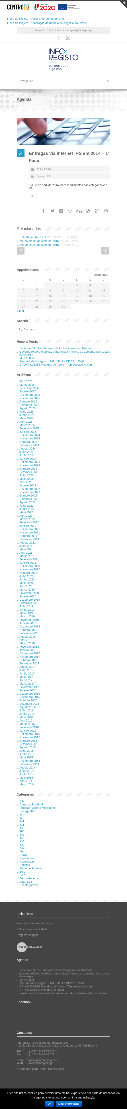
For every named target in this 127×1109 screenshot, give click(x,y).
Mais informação (69, 1103)
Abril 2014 (26, 781)
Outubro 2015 (28, 740)
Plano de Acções (30, 868)
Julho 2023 (26, 475)
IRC (21, 828)
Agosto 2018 (27, 636)
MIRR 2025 (26, 358)
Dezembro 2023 (29, 462)
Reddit (70, 210)
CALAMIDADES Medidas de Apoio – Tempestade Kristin (55, 364)
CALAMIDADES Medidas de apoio (41, 989)
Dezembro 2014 (29, 760)
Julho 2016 (26, 710)
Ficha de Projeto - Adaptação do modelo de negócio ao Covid (46, 23)
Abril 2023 (26, 482)
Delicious (88, 210)
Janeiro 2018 (27, 650)
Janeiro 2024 (27, 458)
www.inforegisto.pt (41, 1063)
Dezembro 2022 (29, 488)
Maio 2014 (26, 777)
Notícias (24, 865)
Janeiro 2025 (27, 431)
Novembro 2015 (29, 737)
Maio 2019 (26, 613)
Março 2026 (27, 384)
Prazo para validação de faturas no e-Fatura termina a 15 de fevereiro (64, 993)
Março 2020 (27, 589)
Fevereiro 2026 (29, 388)
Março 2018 (27, 643)
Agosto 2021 (27, 542)
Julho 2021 (26, 546)
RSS (68, 38)
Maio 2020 (26, 582)
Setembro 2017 (29, 663)
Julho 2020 (26, 576)
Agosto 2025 (27, 408)
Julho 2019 (26, 606)
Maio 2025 (26, 418)
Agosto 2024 (27, 448)
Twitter (52, 210)
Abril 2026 (26, 381)
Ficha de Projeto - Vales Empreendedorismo (35, 18)
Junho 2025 (27, 415)
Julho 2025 (26, 411)
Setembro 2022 (29, 499)
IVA (21, 848)
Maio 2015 (26, 757)
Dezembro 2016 (29, 693)
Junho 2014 (27, 774)
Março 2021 (27, 556)
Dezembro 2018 (29, 626)
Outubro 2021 (28, 535)
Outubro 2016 (28, 700)
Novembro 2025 (29, 398)
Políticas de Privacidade (32, 929)
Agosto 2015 (27, 747)
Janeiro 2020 (27, 596)
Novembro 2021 (29, 532)
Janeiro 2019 (27, 623)
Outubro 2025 (28, 401)
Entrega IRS (43, 176)
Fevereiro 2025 (29, 428)
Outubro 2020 (28, 572)
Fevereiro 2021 (29, 559)
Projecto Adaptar (27, 935)
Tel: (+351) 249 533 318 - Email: (52, 30)
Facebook (59, 38)
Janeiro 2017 (27, 690)
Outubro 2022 (28, 495)
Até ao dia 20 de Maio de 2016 (49, 244)
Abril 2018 (26, 640)
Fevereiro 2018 (29, 646)
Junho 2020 (27, 579)
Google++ (96, 210)
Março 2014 (27, 784)
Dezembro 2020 (29, 566)
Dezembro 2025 (29, 394)
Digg (79, 210)
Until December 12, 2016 (48, 237)
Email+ (105, 210)
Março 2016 (27, 724)
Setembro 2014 (29, 764)
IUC (21, 841)
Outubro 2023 (28, 468)
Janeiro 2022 (27, 525)
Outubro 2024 (28, 441)
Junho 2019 (27, 609)
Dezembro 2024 (29, 435)
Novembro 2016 (29, 697)
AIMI (22, 801)
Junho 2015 (27, 754)
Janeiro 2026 (27, 391)
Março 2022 (27, 519)
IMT (21, 821)
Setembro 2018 (29, 633)
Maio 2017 (26, 677)
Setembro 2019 (29, 603)
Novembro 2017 (29, 656)
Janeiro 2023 (27, 485)
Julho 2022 (26, 505)
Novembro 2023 (29, 465)
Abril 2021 (26, 552)
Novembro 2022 (29, 492)
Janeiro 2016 (27, 730)
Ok (49, 1103)
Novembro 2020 (29, 569)
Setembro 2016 (29, 703)
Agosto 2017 (27, 666)
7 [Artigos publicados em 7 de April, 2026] (37, 290)
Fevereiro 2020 (29, 593)
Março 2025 (27, 425)
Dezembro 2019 (29, 599)
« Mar (20, 311)
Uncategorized (28, 885)
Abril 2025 (26, 421)
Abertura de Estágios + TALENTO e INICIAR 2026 (51, 361)
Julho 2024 (26, 452)
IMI (21, 814)
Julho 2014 (26, 771)
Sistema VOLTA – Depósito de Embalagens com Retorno (55, 348)
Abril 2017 (26, 680)
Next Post (105, 251)
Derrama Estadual (31, 804)
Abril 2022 (26, 515)
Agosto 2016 (27, 707)
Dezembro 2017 (29, 653)
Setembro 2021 (29, 539)
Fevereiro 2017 (29, 687)
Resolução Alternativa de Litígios (34, 923)
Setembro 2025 (29, 405)
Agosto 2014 (27, 767)
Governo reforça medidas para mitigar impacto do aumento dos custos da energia (64, 353)
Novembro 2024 (29, 438)
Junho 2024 (27, 455)
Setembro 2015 (29, 744)
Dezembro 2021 (29, 529)
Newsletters (27, 858)
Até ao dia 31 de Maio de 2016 (49, 241)
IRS (21, 834)
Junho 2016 (27, 713)
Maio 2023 (26, 478)
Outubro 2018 (28, 630)
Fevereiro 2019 (29, 619)
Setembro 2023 (29, 472)
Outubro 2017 (28, 660)
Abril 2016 (26, 720)
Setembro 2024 (29, 445)
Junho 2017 (27, 673)
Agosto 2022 (27, 502)
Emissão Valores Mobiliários (37, 807)
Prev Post (21, 251)
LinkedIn (61, 210)
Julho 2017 (26, 670)
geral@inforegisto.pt (81, 30)
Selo (22, 871)
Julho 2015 (26, 750)
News (23, 854)
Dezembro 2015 (29, 734)
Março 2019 (27, 616)
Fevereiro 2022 (29, 522)
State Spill (26, 881)
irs (32, 195)
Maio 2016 (26, 717)
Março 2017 (27, 683)
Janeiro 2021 (27, 562)
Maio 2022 (26, 512)
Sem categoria (28, 878)
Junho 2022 (27, 509)
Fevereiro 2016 (29, 727)
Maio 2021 (26, 549)
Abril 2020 (26, 586)
